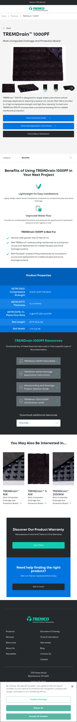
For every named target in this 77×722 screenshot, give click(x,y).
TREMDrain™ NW (13, 478)
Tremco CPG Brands (37, 2)
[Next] (71, 88)
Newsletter (11, 654)
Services (10, 637)
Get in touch (38, 587)
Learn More (38, 545)
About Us (10, 648)
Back (8, 28)
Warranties (45, 643)
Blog (42, 648)
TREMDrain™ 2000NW (63, 478)
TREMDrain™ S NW (38, 478)
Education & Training (50, 631)
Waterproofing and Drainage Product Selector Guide (38, 387)
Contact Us (45, 654)
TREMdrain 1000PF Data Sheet (38, 361)
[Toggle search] (73, 9)
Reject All (38, 708)
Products (14, 16)
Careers (44, 659)
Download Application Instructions (36, 126)
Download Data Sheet (36, 118)
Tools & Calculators (49, 637)
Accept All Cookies (38, 716)
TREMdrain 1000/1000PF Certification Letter (38, 401)
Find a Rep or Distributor (38, 134)
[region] (38, 702)
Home (3, 16)
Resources (11, 643)
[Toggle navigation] (38, 2)
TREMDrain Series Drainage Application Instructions (38, 373)
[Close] (72, 686)
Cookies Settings (38, 699)
